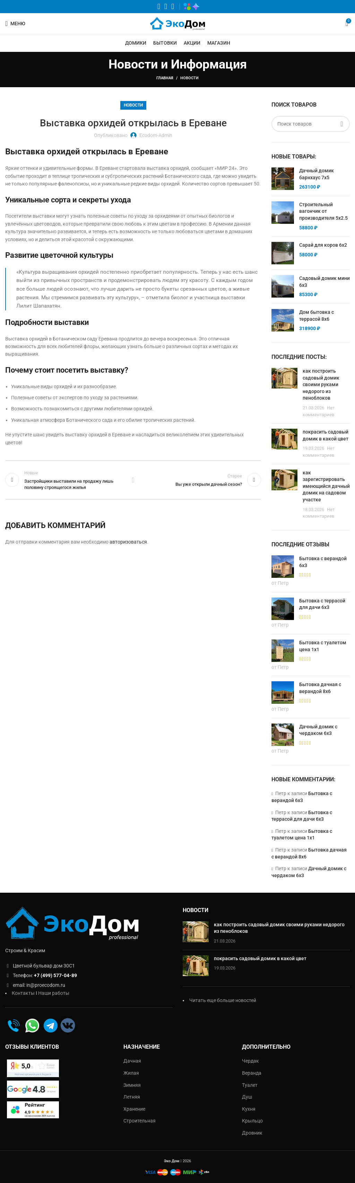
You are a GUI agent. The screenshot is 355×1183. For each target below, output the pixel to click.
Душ (247, 1097)
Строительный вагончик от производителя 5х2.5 (323, 211)
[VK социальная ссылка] (165, 6)
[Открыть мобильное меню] (15, 23)
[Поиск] (310, 124)
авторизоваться (128, 542)
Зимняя (132, 1085)
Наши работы (53, 993)
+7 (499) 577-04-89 (55, 975)
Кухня (249, 1109)
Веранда (251, 1073)
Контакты (23, 993)
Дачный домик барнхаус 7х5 (316, 174)
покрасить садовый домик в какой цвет (260, 958)
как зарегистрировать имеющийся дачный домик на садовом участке (326, 486)
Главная (164, 78)
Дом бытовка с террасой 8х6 (316, 315)
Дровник (252, 1133)
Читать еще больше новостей (222, 1000)
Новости (189, 78)
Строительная (139, 1120)
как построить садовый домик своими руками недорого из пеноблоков (321, 384)
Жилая (131, 1073)
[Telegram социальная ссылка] (172, 6)
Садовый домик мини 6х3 (324, 281)
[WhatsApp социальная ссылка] (158, 6)
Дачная (132, 1061)
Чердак (250, 1061)
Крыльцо (252, 1120)
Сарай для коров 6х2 (323, 245)
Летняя (131, 1097)
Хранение (134, 1109)
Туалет (250, 1085)
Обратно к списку (133, 480)
